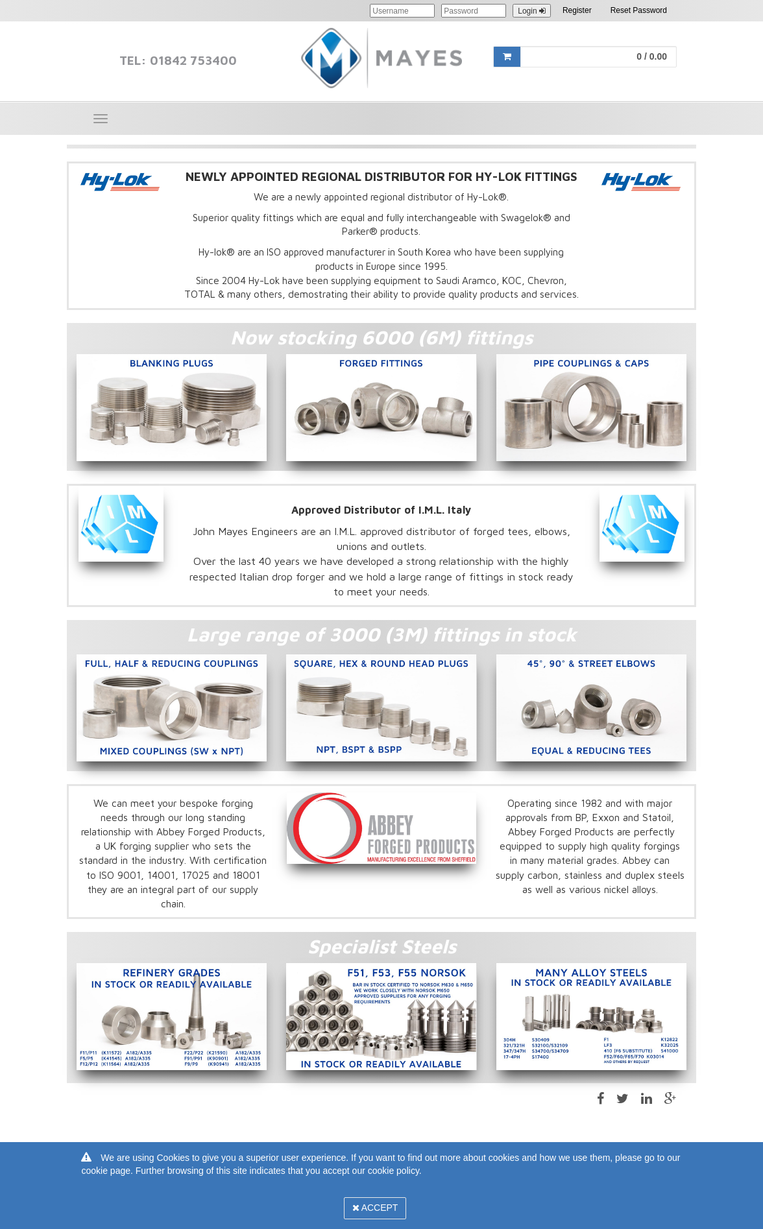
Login (532, 11)
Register (577, 10)
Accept (375, 1207)
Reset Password (639, 10)
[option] (172, 407)
